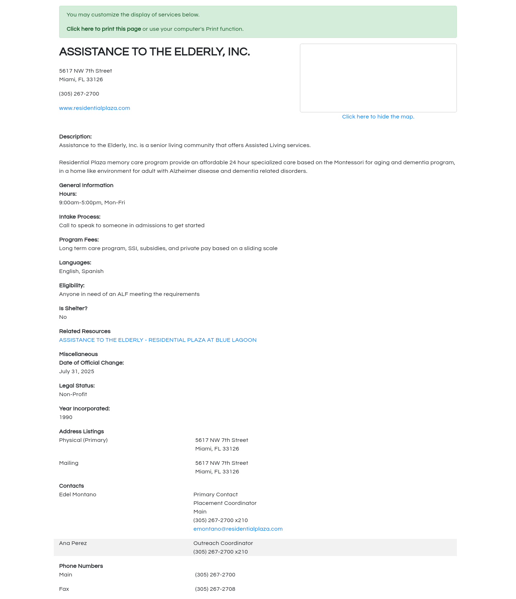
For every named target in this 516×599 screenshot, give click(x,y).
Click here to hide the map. (378, 117)
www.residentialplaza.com (94, 108)
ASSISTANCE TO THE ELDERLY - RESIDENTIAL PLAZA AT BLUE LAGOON (158, 340)
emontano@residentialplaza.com (238, 529)
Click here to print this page (104, 29)
